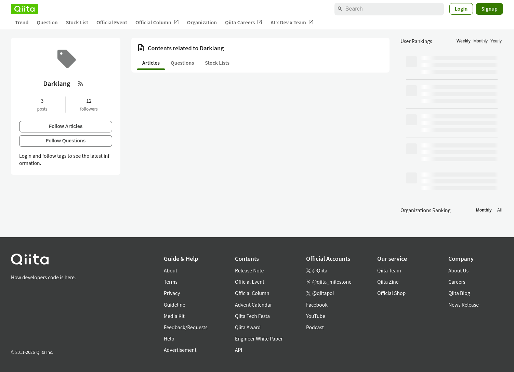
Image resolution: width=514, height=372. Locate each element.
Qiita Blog (459, 293)
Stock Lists (217, 62)
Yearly (496, 41)
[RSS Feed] (80, 83)
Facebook (317, 304)
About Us (458, 270)
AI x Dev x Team (292, 22)
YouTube (315, 315)
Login (461, 8)
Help (169, 338)
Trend (21, 22)
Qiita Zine (388, 281)
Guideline (174, 304)
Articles (151, 62)
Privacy (172, 293)
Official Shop (391, 293)
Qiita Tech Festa (252, 315)
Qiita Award (248, 327)
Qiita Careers (243, 22)
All (499, 210)
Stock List (77, 22)
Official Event (111, 22)
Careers (456, 281)
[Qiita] (24, 9)
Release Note (249, 270)
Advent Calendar (253, 304)
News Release (463, 304)
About (170, 270)
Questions (182, 62)
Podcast (315, 327)
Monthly (480, 41)
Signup (489, 8)
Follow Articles (65, 126)
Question (47, 22)
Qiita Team (389, 270)
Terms (170, 281)
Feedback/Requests (186, 327)
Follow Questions (66, 140)
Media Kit (174, 315)
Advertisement (180, 349)
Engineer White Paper (259, 338)
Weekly (464, 41)
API (238, 349)
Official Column (157, 22)
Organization (202, 22)
